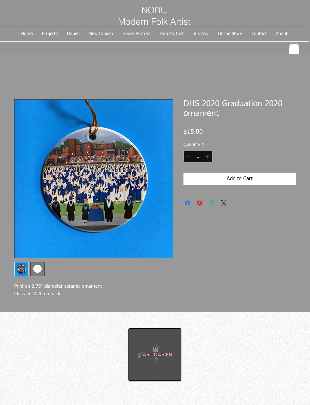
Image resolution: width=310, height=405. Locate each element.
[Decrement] (188, 156)
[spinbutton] (198, 156)
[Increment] (208, 156)
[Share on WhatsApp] (211, 203)
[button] (294, 47)
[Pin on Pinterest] (199, 203)
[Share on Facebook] (187, 203)
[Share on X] (223, 203)
